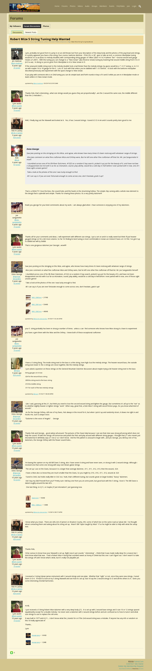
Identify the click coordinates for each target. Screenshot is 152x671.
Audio (87, 6)
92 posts (17, 283)
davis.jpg (35, 498)
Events (111, 6)
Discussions (17, 32)
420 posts (17, 137)
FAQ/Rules (121, 6)
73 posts (17, 227)
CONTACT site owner (134, 664)
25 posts (17, 68)
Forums (65, 6)
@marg (17, 370)
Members (103, 6)
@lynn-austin (17, 106)
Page (69, 42)
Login (134, 6)
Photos (72, 6)
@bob (17, 160)
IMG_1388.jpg (36, 505)
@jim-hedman (16, 63)
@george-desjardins (17, 277)
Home (57, 6)
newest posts (30, 32)
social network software (125, 668)
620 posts (17, 375)
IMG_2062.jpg (36, 311)
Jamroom (141, 668)
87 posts (17, 164)
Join (128, 6)
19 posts (17, 110)
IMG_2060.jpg (36, 297)
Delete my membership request (130, 666)
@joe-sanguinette (16, 221)
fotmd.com (138, 661)
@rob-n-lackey (16, 133)
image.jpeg (36, 635)
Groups (94, 6)
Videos (80, 6)
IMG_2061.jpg (36, 304)
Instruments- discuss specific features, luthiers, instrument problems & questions (45, 42)
